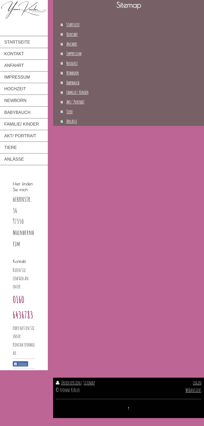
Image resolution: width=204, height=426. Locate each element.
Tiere (69, 111)
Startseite (73, 24)
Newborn (72, 73)
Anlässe (71, 121)
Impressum (74, 53)
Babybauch (72, 83)
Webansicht (193, 390)
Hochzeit (72, 63)
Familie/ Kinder (77, 92)
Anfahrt (71, 44)
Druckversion (68, 382)
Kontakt (72, 34)
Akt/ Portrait (75, 102)
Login (197, 382)
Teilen (20, 364)
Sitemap (89, 382)
